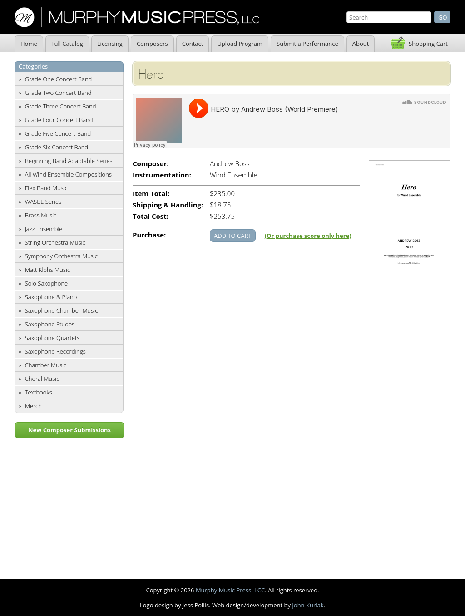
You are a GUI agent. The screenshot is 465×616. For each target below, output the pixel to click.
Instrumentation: (162, 175)
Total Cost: (150, 216)
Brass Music (41, 215)
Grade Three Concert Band (60, 106)
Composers (152, 43)
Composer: (151, 163)
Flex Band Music (46, 188)
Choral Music (42, 379)
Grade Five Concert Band (58, 133)
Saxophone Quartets (52, 338)
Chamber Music (46, 365)
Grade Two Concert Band (58, 93)
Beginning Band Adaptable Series (69, 161)
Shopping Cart (428, 43)
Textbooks (38, 392)
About (360, 43)
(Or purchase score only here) (308, 236)
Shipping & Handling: (168, 205)
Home (28, 43)
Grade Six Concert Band (56, 147)
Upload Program (239, 43)
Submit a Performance (307, 43)
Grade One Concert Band (58, 79)
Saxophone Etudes (49, 324)
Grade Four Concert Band (59, 120)
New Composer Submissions (69, 430)
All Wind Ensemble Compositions (68, 174)
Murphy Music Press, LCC (230, 590)
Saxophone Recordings (55, 351)
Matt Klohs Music (47, 270)
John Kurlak (307, 605)
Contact (192, 43)
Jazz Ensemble (44, 229)
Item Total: (151, 193)
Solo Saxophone (46, 283)
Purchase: (149, 235)
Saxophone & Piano (51, 297)
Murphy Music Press (137, 17)
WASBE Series (43, 201)
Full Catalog (67, 43)
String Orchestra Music (55, 242)
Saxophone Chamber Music (61, 310)
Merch (33, 406)
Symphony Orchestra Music (61, 256)
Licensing (110, 43)
